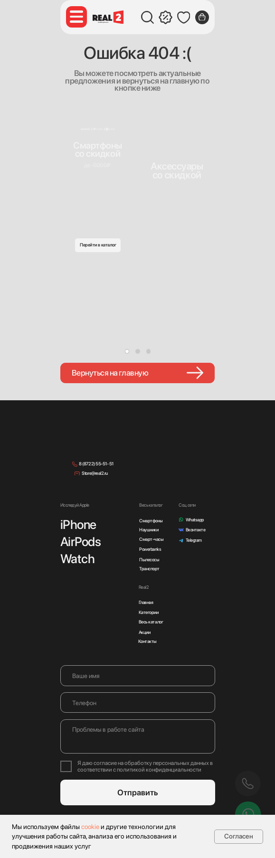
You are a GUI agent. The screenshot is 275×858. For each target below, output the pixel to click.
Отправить (137, 792)
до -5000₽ (97, 165)
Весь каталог (151, 621)
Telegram (194, 540)
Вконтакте (196, 529)
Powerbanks (150, 549)
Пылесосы (149, 559)
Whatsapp (195, 519)
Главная (146, 602)
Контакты (147, 641)
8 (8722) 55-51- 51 (96, 463)
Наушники (148, 529)
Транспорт (149, 568)
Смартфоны (151, 520)
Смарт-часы (151, 539)
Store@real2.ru (94, 473)
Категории (149, 612)
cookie (90, 826)
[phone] (138, 702)
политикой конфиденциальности (159, 769)
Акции (145, 632)
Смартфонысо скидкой (97, 149)
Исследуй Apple (74, 505)
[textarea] (138, 736)
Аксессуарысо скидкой (177, 170)
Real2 (144, 587)
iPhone (78, 524)
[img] (177, 150)
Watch (77, 558)
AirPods (80, 541)
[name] (138, 675)
